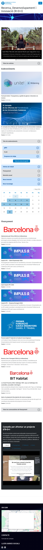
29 (15, 196)
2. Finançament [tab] (16, 445)
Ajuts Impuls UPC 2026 (7, 285)
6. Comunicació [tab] (16, 448)
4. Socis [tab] (33, 445)
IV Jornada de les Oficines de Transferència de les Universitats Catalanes (21, 127)
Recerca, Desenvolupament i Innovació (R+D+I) (18, 9)
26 (9, 212)
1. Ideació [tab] (6, 445)
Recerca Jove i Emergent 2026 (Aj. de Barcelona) (14, 358)
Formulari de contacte (7, 538)
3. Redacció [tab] (25, 445)
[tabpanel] (21, 468)
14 (21, 204)
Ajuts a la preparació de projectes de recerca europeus (16, 397)
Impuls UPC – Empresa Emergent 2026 (12, 303)
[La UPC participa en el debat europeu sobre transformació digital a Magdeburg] (22, 59)
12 (9, 204)
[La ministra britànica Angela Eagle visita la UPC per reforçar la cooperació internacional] (27, 59)
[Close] (40, 3)
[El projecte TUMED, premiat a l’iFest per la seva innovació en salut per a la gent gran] (19, 59)
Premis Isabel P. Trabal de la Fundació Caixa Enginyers (16, 338)
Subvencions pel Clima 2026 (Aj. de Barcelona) (14, 236)
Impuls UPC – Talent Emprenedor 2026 (11, 260)
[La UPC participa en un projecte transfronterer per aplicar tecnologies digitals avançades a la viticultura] (25, 59)
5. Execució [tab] (7, 448)
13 (15, 204)
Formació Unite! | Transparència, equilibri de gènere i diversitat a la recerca (19, 97)
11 (4, 204)
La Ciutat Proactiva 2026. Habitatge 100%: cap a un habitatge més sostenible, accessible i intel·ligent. (19, 384)
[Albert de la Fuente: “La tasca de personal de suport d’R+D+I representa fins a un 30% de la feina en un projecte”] (17, 59)
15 (27, 204)
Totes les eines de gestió (21, 161)
